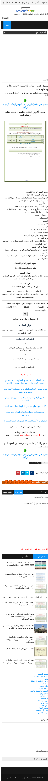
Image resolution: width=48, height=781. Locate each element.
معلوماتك (44, 705)
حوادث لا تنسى (41, 713)
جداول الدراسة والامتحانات (38, 681)
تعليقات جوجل (19, 492)
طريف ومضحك (42, 701)
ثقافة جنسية (43, 686)
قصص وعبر (43, 696)
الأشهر (24, 557)
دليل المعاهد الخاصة (34, 463)
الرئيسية (44, 80)
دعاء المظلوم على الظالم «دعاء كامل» (18, 648)
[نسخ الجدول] (24, 315)
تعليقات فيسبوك (7, 492)
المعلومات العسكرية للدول (38, 691)
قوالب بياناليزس (11, 778)
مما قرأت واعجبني (40, 710)
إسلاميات (44, 684)
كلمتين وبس (43, 693)
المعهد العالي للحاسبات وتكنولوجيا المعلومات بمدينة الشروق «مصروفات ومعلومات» (19, 639)
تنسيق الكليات (42, 674)
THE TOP (43, 703)
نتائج (45, 679)
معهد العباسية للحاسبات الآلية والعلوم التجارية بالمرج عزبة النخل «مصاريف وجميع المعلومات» (19, 616)
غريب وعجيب (42, 698)
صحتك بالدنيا (42, 688)
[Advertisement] (24, 55)
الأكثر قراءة (39, 557)
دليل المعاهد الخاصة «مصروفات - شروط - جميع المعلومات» (24, 597)
